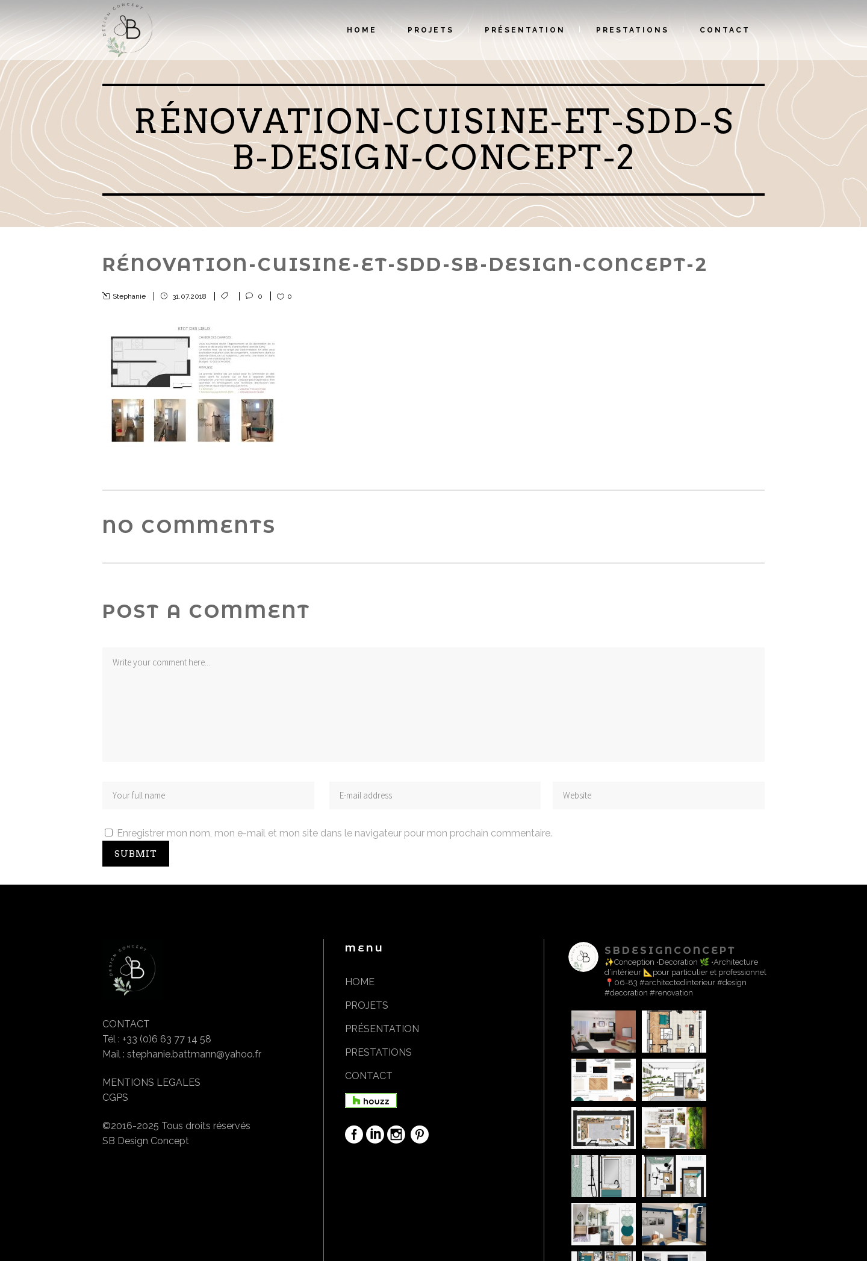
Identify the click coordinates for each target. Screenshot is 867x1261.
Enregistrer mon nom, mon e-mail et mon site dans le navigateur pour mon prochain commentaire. (334, 833)
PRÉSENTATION (382, 1029)
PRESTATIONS (378, 1052)
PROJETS (366, 1005)
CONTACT (369, 1076)
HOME (359, 982)
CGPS (115, 1097)
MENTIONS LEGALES (151, 1082)
